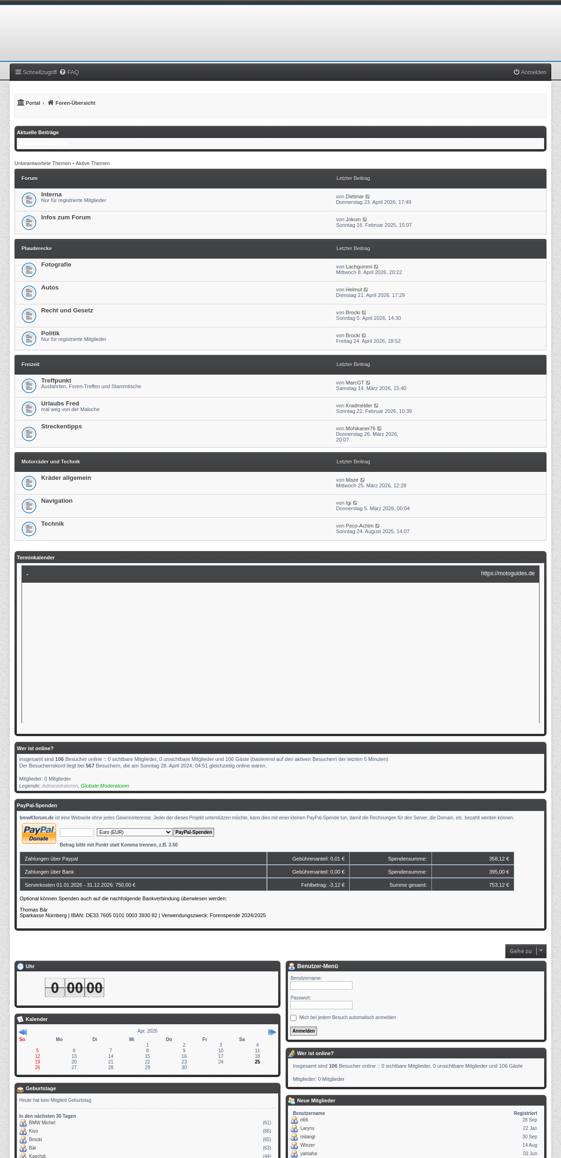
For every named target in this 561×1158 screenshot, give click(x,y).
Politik (50, 333)
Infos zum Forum (66, 217)
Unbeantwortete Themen (42, 163)
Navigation (56, 500)
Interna (51, 194)
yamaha (308, 1153)
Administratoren (60, 786)
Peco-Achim (360, 525)
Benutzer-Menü (313, 966)
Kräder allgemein (66, 477)
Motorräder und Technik (51, 461)
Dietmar (355, 196)
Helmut (354, 289)
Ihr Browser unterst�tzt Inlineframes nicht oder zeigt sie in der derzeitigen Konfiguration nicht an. (280, 647)
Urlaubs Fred (60, 403)
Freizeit (31, 364)
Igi (349, 503)
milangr (308, 1136)
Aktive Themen (93, 163)
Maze (352, 480)
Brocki (353, 312)
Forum (29, 178)
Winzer (307, 1145)
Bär (32, 1148)
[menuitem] (69, 72)
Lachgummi (359, 266)
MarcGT (355, 382)
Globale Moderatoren (105, 786)
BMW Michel (42, 1122)
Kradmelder (359, 405)
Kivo (33, 1131)
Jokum (353, 219)
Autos (49, 287)
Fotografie (56, 264)
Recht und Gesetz (67, 310)
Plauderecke (37, 248)
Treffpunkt (56, 380)
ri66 (304, 1119)
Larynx (307, 1128)
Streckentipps (61, 426)
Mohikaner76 (361, 428)
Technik (52, 523)
